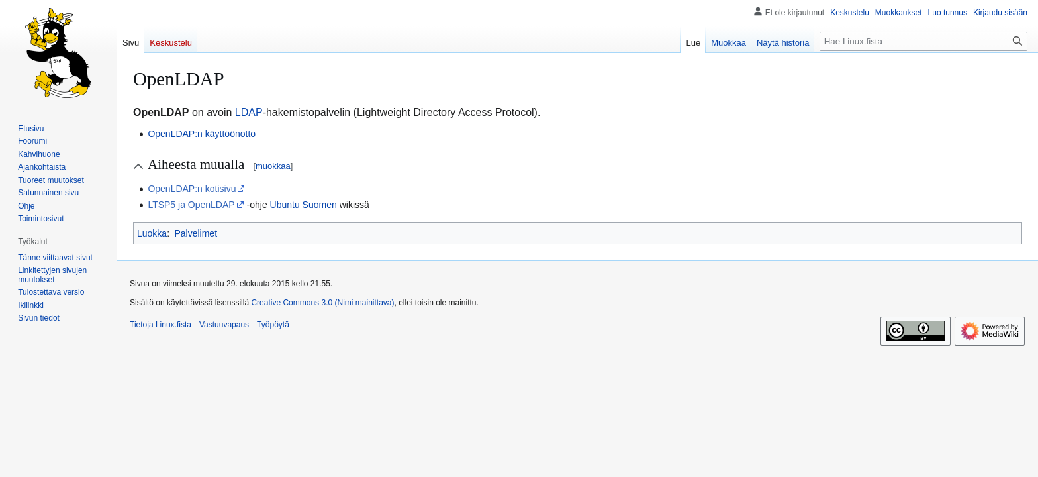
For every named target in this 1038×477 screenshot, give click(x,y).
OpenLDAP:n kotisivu (192, 189)
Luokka (152, 233)
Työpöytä (273, 324)
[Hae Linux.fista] (923, 41)
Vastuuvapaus (224, 324)
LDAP (249, 112)
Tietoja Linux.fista (160, 324)
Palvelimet (195, 233)
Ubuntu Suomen (303, 204)
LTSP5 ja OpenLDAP (191, 204)
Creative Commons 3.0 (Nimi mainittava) (322, 302)
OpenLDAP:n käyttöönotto (202, 134)
